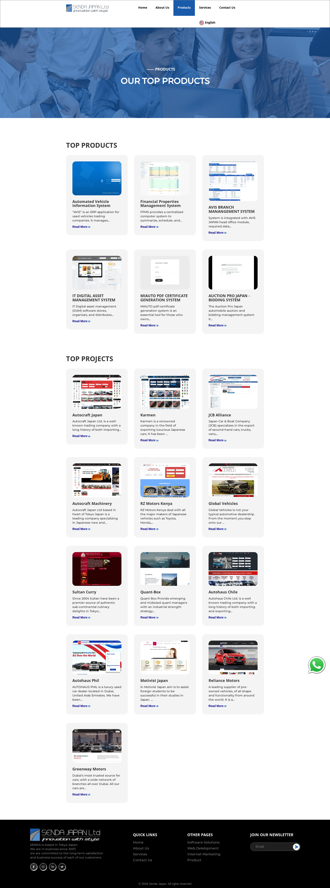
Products (184, 7)
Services (205, 7)
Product (194, 860)
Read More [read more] (81, 226)
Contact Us (227, 7)
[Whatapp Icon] (317, 664)
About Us (162, 7)
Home (142, 7)
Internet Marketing (203, 854)
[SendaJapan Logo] (88, 8)
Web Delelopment (203, 848)
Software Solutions (203, 842)
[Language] (207, 17)
